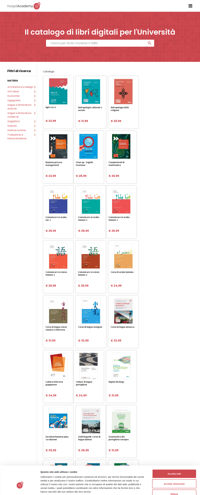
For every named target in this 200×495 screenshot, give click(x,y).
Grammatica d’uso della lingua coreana (86, 383)
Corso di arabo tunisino (147, 217)
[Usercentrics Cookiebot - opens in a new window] (20, 489)
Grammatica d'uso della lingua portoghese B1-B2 (145, 385)
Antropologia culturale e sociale (87, 109)
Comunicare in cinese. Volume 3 (117, 219)
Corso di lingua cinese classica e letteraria (56, 274)
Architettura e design (20, 87)
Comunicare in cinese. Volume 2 (86, 219)
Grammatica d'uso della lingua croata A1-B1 (117, 385)
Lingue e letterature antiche (19, 106)
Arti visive (13, 91)
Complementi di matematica (83, 164)
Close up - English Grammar (54, 164)
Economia (13, 96)
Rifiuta (174, 474)
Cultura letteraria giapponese (144, 274)
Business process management (144, 109)
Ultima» (117, 409)
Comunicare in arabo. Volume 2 (56, 219)
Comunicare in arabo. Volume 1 (146, 164)
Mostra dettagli (162, 489)
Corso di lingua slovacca (113, 274)
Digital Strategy (83, 327)
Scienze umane (16, 130)
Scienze (12, 126)
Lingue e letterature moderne (19, 115)
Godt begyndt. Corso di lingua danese (147, 328)
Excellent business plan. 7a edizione (115, 328)
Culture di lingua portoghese (54, 328)
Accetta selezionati (174, 464)
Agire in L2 (51, 107)
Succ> (104, 409)
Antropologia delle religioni (115, 109)
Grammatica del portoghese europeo (56, 383)
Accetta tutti (174, 454)
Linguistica (13, 121)
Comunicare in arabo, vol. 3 (116, 164)
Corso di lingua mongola (83, 274)
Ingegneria (13, 100)
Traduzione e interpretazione (16, 136)
